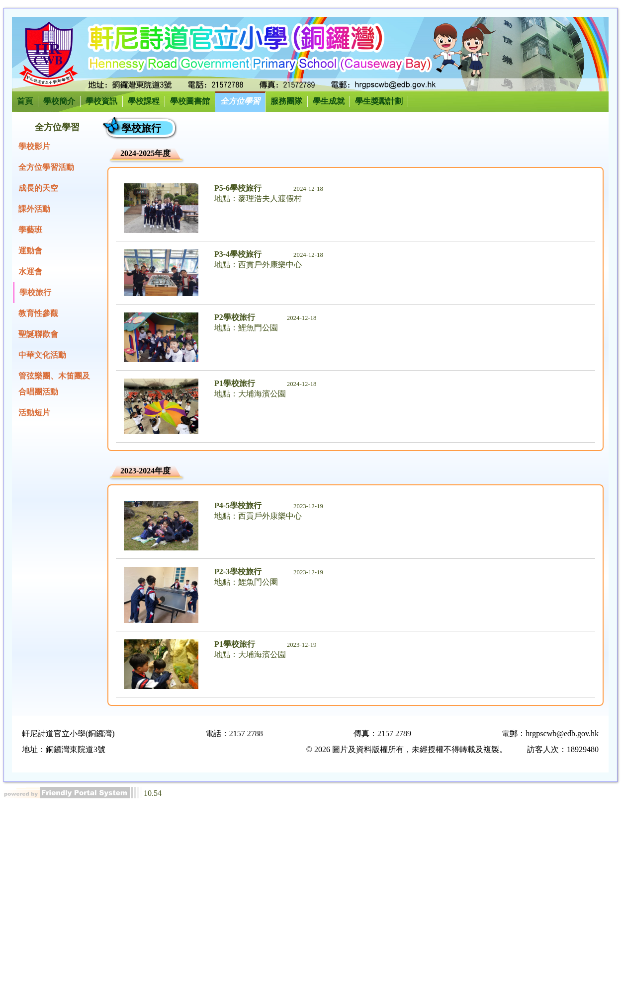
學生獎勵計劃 (379, 101)
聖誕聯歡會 (38, 334)
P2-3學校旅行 (238, 571)
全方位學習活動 (46, 167)
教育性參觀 (38, 313)
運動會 (30, 250)
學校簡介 (59, 101)
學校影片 (34, 146)
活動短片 (34, 412)
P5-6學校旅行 (238, 188)
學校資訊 (101, 101)
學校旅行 (35, 292)
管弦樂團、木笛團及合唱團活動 (54, 384)
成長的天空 (38, 188)
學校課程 (144, 101)
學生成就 (329, 101)
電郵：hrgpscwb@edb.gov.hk (550, 733)
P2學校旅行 (234, 317)
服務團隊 (286, 101)
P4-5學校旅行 (238, 505)
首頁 (25, 101)
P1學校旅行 (234, 383)
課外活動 (34, 209)
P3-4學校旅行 (238, 254)
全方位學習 (240, 101)
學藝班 (30, 230)
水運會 (30, 271)
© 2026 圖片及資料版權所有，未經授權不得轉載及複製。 (406, 749)
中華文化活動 (42, 355)
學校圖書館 (190, 101)
